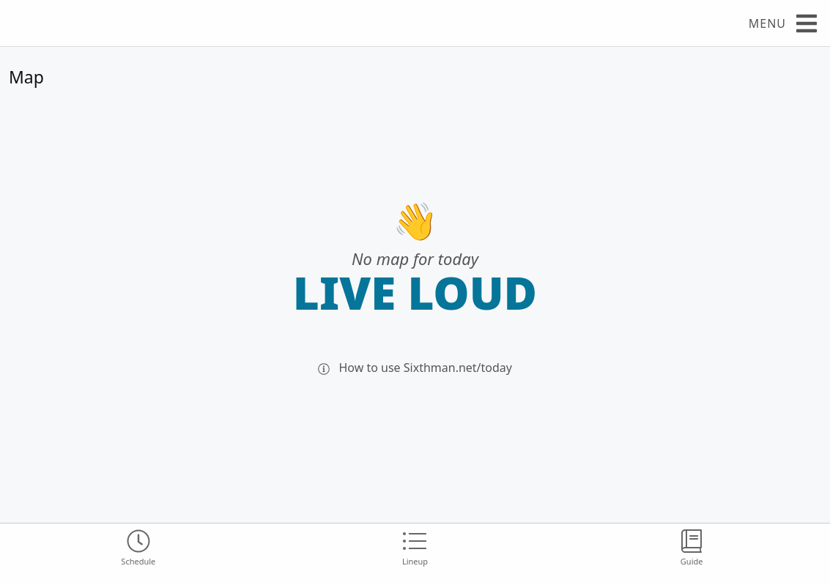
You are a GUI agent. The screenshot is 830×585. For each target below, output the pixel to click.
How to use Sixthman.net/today (415, 367)
